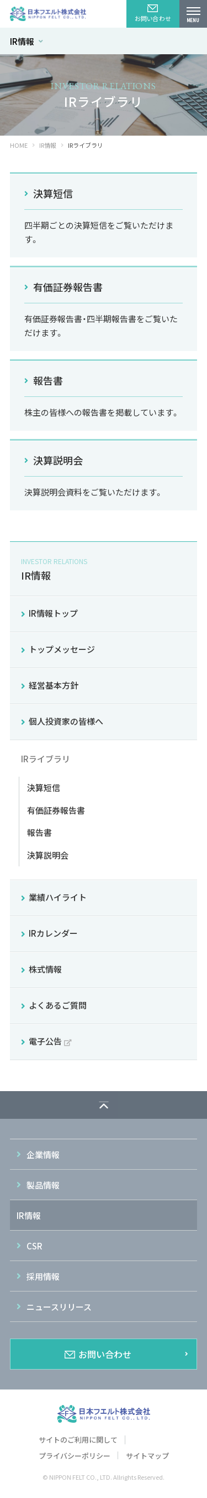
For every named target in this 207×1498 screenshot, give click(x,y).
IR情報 (26, 41)
